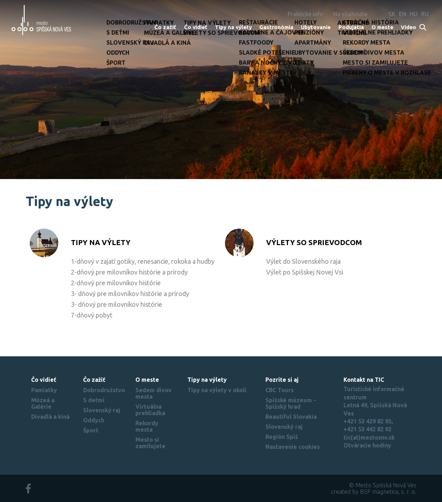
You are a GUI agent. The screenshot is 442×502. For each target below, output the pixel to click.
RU (425, 14)
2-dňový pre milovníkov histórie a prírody (129, 272)
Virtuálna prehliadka (150, 409)
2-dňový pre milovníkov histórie (116, 282)
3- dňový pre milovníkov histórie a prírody (130, 293)
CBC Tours (279, 390)
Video (408, 27)
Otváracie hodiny (367, 445)
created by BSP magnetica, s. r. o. (373, 491)
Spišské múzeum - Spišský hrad (290, 403)
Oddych (93, 420)
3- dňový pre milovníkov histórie (116, 304)
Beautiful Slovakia (291, 416)
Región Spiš (281, 436)
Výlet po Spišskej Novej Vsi (304, 272)
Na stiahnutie (350, 14)
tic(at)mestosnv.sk (369, 437)
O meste (382, 27)
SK (392, 14)
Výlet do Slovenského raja (303, 261)
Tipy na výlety (233, 27)
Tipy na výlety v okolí (216, 390)
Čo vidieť (195, 27)
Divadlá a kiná (50, 416)
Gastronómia (276, 27)
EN (402, 14)
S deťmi (94, 400)
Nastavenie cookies (292, 447)
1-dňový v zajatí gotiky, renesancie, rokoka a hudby (143, 261)
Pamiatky (44, 390)
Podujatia (351, 27)
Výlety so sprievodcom (314, 242)
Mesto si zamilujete (150, 442)
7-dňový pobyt (91, 315)
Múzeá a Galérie (42, 403)
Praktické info (305, 14)
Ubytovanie (316, 27)
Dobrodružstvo (104, 390)
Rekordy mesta (146, 426)
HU (414, 14)
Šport (91, 430)
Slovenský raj (101, 410)
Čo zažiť (165, 27)
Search (423, 27)
